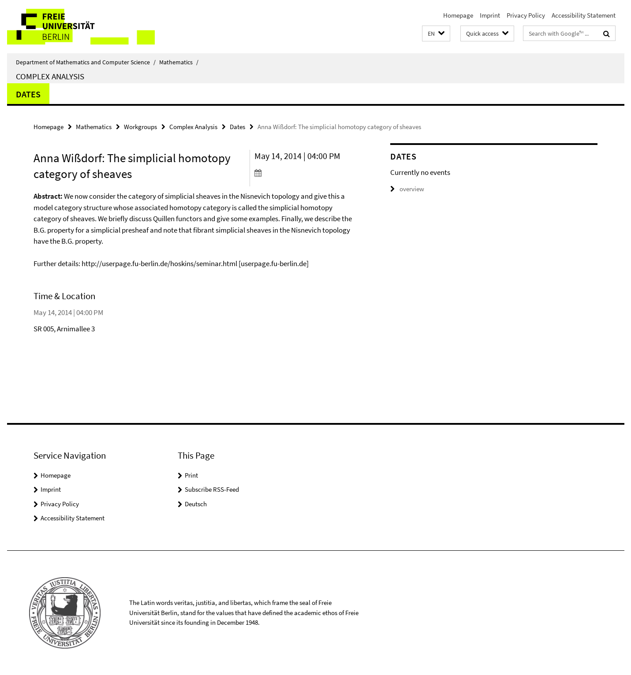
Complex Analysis (50, 76)
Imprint (490, 15)
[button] (436, 34)
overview (407, 189)
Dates (28, 94)
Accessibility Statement (584, 15)
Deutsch (196, 504)
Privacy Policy (526, 15)
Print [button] (191, 475)
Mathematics (178, 62)
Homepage (458, 15)
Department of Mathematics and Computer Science (86, 62)
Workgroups (140, 126)
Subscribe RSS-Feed (212, 489)
